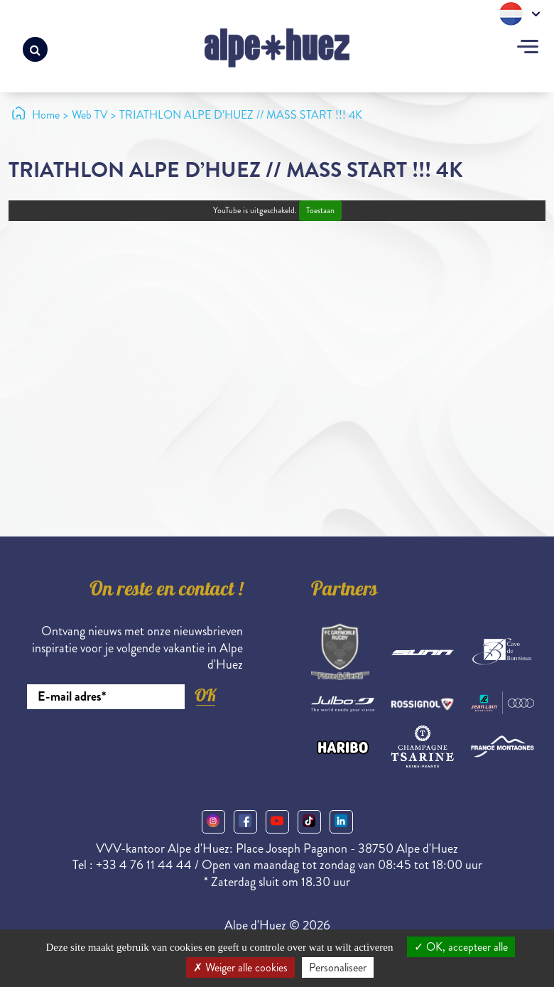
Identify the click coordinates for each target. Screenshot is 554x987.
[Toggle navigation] (527, 48)
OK (205, 695)
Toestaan (320, 211)
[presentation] (135, 748)
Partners (344, 591)
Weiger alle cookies (240, 967)
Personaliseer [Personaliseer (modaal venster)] (337, 967)
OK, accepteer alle (461, 947)
